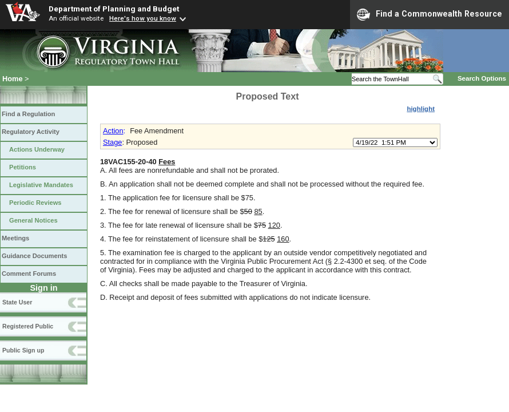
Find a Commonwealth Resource (429, 14)
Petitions (22, 167)
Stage (112, 142)
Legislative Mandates (41, 184)
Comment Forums (29, 273)
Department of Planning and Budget (114, 8)
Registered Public (27, 326)
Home (12, 78)
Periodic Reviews (35, 202)
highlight (421, 108)
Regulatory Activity (30, 131)
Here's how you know (142, 18)
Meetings (15, 238)
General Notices (33, 220)
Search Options (482, 78)
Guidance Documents (34, 255)
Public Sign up (23, 350)
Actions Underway (37, 149)
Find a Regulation (28, 113)
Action (113, 130)
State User (17, 302)
